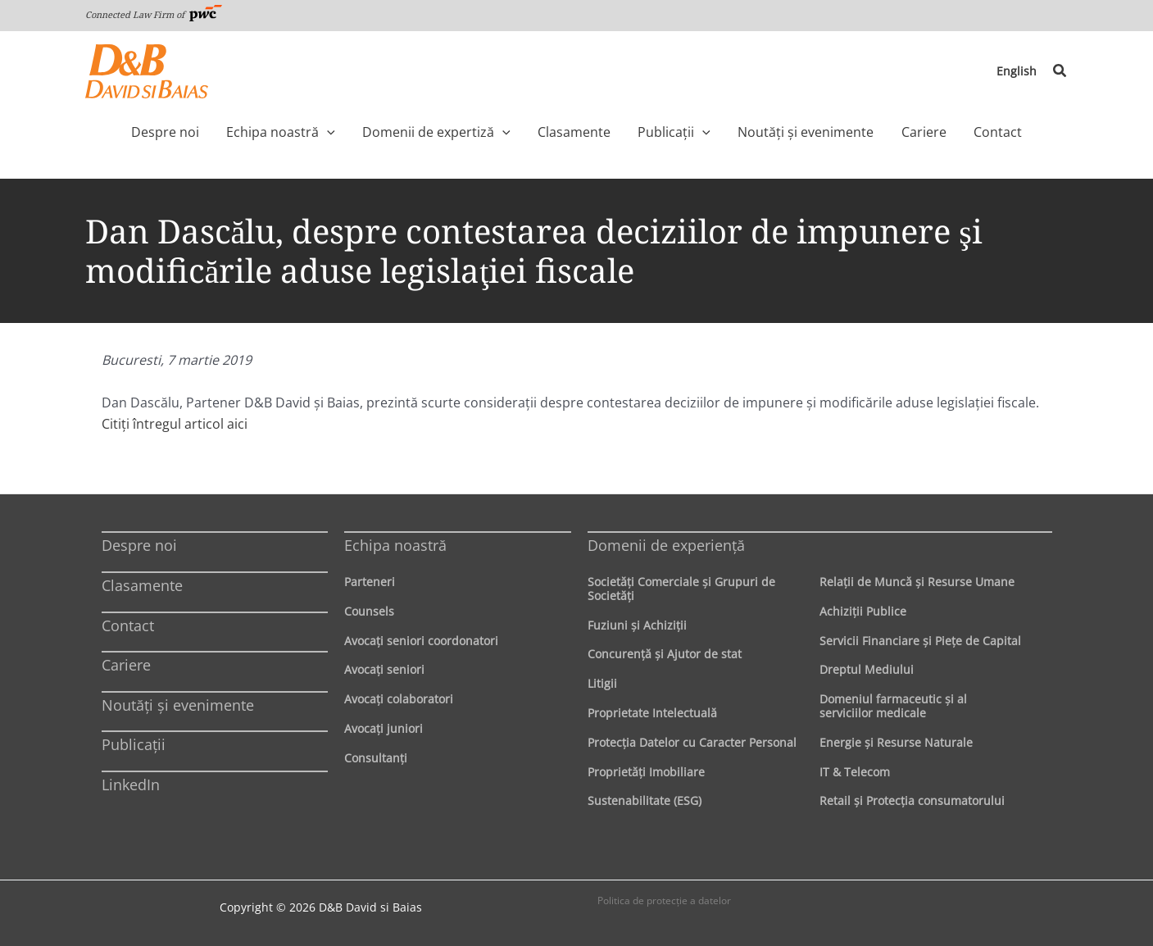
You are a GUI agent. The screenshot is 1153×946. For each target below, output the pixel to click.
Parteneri (369, 581)
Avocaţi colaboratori (398, 699)
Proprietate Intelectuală (652, 713)
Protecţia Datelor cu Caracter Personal (692, 742)
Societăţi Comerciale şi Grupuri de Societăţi (681, 588)
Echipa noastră (395, 545)
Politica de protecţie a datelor (664, 900)
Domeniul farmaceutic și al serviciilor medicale (893, 706)
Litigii (602, 683)
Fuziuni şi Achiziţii (637, 625)
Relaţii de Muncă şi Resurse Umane (917, 581)
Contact (128, 625)
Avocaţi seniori (384, 669)
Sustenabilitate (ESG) (644, 800)
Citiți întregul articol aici (174, 424)
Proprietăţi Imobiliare (646, 772)
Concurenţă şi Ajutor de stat (665, 654)
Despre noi (139, 545)
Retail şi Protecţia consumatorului (912, 800)
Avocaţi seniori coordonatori (421, 640)
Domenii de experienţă (666, 545)
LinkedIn (131, 784)
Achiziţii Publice (862, 611)
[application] (355, 132)
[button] (1060, 71)
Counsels (369, 611)
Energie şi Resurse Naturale (896, 742)
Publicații (134, 744)
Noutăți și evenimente (178, 705)
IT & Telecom (854, 772)
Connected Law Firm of (154, 14)
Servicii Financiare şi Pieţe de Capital (920, 640)
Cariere (126, 665)
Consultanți (375, 758)
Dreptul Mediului (866, 669)
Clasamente (142, 585)
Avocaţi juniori (383, 728)
